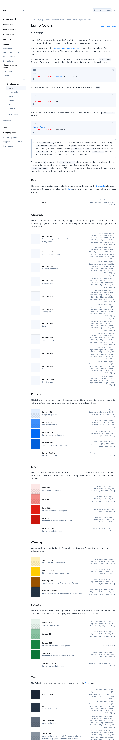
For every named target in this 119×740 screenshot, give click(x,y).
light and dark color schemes (65, 48)
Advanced (7, 121)
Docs (5, 10)
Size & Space (14, 96)
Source (101, 26)
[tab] (34, 70)
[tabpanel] (73, 77)
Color (11, 88)
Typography (13, 92)
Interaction (13, 109)
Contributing (8, 146)
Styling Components (11, 53)
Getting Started (9, 19)
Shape (11, 100)
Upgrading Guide (10, 138)
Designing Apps (9, 133)
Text (70, 189)
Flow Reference (9, 29)
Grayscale (100, 186)
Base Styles (9, 71)
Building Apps (8, 24)
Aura (7, 76)
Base (87, 683)
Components (8, 39)
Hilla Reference (9, 34)
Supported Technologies (12, 142)
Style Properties (13, 84)
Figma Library (111, 26)
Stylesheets (7, 48)
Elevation (12, 104)
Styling (6, 44)
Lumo (7, 80)
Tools (5, 128)
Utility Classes (8, 61)
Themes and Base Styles (10, 66)
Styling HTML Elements (12, 57)
